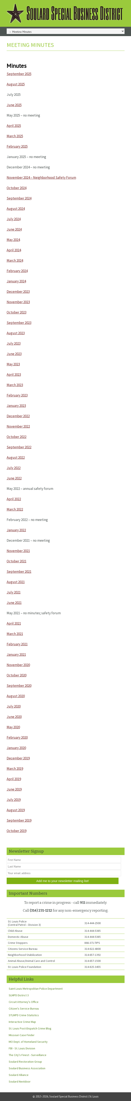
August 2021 (16, 582)
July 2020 (14, 706)
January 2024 (16, 281)
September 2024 (19, 198)
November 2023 (18, 302)
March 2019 (15, 768)
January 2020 (16, 748)
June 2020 (14, 716)
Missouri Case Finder (22, 1035)
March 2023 (15, 385)
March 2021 (15, 633)
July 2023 (14, 343)
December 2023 (18, 291)
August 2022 (16, 457)
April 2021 (14, 623)
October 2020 (16, 675)
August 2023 (16, 333)
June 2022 (14, 478)
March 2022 (15, 509)
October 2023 (16, 312)
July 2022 (14, 468)
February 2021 (17, 644)
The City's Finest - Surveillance (27, 1055)
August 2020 (16, 696)
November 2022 (18, 426)
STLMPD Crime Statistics (24, 1015)
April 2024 (14, 250)
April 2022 (14, 499)
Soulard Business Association (27, 1068)
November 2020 (18, 665)
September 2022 (19, 447)
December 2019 (18, 758)
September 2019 (19, 820)
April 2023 (14, 374)
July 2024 (14, 219)
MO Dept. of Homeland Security (28, 1042)
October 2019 (16, 830)
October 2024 (16, 188)
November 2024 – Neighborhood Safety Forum (41, 177)
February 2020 (17, 737)
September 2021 (19, 571)
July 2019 (14, 799)
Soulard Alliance (18, 1075)
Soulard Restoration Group (25, 1061)
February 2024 (17, 271)
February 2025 (17, 146)
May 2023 (13, 364)
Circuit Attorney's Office (23, 1002)
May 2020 (13, 727)
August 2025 (16, 84)
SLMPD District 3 (19, 995)
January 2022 (16, 530)
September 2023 (19, 322)
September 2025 (19, 74)
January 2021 (16, 654)
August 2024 (16, 208)
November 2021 (18, 551)
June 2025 (14, 105)
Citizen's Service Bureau (24, 1008)
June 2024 (14, 229)
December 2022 (18, 416)
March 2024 (15, 260)
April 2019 (14, 779)
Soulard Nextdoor (20, 1081)
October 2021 (16, 561)
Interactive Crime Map (22, 1022)
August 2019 (16, 810)
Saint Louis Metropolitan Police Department (36, 988)
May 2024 (13, 239)
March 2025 (15, 136)
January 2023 (16, 405)
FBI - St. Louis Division (22, 1048)
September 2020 (19, 685)
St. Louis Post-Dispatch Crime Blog (30, 1028)
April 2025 (14, 125)
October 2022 (16, 436)
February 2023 (17, 395)
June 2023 (14, 354)
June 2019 (14, 789)
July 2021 (14, 592)
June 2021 (14, 602)
